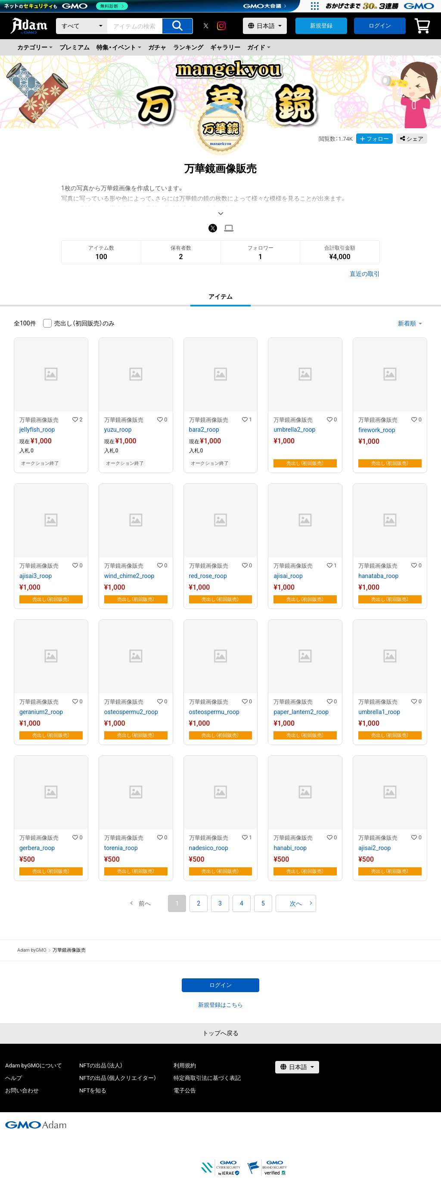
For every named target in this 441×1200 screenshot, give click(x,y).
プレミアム (74, 47)
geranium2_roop (41, 711)
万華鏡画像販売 (39, 420)
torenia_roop (121, 847)
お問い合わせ (22, 1090)
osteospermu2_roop (131, 711)
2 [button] (198, 903)
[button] (145, 903)
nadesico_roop (208, 847)
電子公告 (185, 1090)
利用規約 (185, 1065)
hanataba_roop (378, 575)
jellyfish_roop (37, 429)
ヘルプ (13, 1078)
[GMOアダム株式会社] (35, 1125)
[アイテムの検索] (177, 26)
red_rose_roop (208, 575)
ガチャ (157, 47)
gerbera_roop (37, 847)
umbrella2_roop (294, 429)
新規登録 (321, 25)
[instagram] (221, 26)
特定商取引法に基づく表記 (207, 1078)
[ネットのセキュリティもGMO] (66, 6)
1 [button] (177, 903)
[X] (206, 26)
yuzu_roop (118, 429)
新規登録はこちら (220, 1005)
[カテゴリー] (82, 26)
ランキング (188, 47)
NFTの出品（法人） (101, 1065)
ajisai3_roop (35, 575)
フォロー (374, 139)
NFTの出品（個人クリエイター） (117, 1078)
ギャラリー (225, 47)
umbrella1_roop (379, 711)
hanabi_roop (290, 847)
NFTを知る (92, 1090)
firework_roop (376, 430)
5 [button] (263, 903)
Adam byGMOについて (33, 1065)
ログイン (380, 25)
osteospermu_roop (214, 711)
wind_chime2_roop (129, 575)
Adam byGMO (32, 950)
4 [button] (241, 903)
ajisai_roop (287, 575)
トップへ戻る (220, 1033)
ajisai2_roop (374, 847)
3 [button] (220, 903)
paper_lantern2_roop (301, 711)
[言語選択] (265, 26)
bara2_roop (204, 429)
